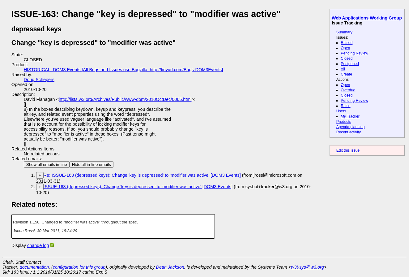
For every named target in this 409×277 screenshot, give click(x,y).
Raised (346, 43)
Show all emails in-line (46, 164)
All (343, 69)
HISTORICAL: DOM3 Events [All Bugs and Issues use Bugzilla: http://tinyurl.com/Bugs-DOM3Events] (123, 69)
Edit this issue (348, 150)
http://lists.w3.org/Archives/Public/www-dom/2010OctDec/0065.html (125, 99)
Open (345, 48)
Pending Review (354, 53)
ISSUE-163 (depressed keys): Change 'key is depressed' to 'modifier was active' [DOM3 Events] (138, 186)
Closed (346, 58)
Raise (345, 106)
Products (343, 121)
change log (38, 245)
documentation (34, 267)
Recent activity (348, 132)
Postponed (350, 64)
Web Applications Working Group (367, 17)
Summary (344, 32)
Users (341, 111)
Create (346, 74)
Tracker (350, 116)
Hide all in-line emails (91, 164)
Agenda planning (350, 127)
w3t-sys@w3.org (307, 267)
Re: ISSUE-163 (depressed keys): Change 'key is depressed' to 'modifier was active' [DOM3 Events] (142, 175)
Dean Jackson (170, 267)
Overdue (348, 90)
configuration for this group (79, 267)
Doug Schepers (39, 79)
